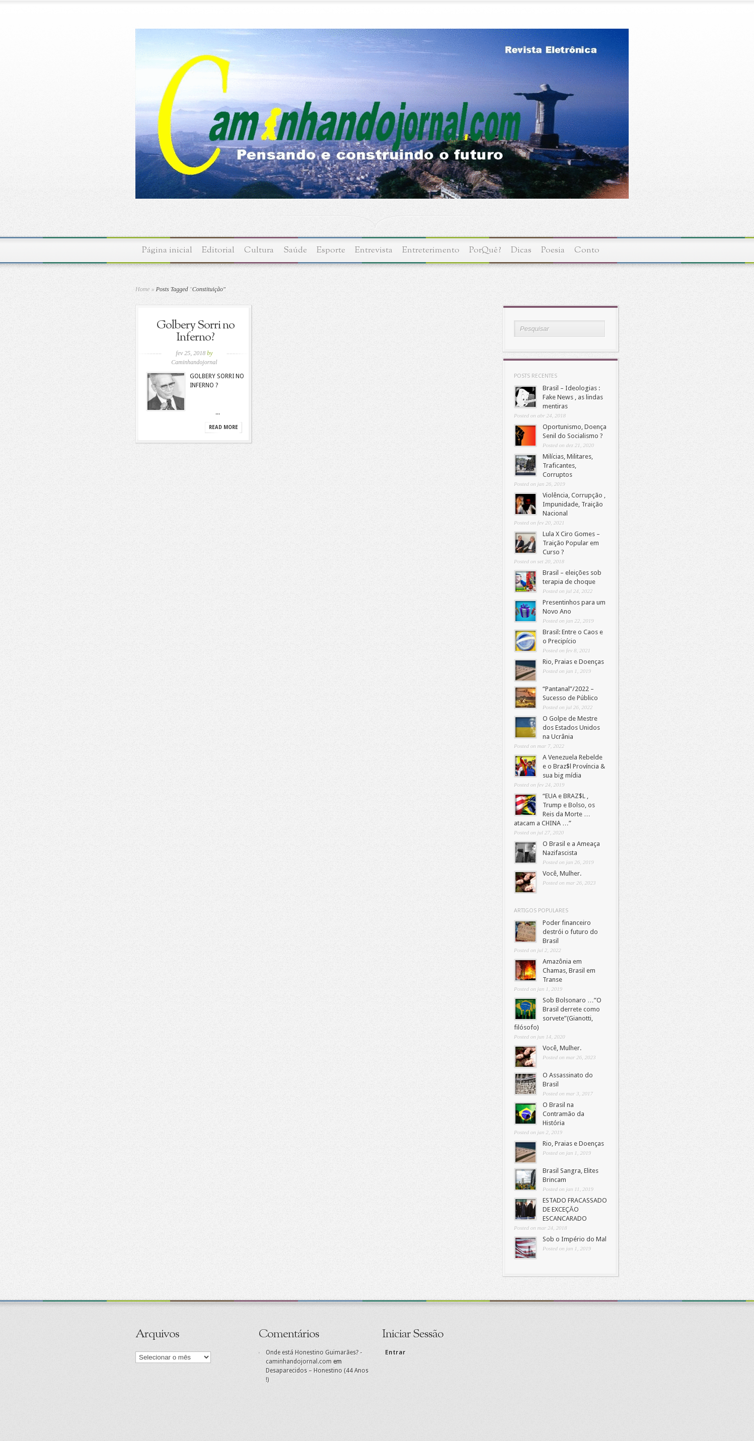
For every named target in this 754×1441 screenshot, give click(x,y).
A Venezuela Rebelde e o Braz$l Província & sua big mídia (574, 766)
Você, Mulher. (562, 873)
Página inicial (167, 250)
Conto (586, 250)
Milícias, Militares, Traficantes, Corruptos (568, 465)
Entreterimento (431, 250)
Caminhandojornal (194, 362)
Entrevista (374, 250)
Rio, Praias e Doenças (573, 661)
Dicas (521, 250)
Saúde (295, 250)
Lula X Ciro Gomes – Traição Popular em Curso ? (571, 543)
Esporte (331, 250)
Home (142, 289)
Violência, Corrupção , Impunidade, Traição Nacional (574, 504)
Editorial (218, 250)
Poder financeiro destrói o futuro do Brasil (570, 932)
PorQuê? (485, 250)
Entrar (395, 1352)
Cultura (259, 250)
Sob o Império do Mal (575, 1239)
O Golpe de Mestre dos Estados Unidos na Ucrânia (571, 727)
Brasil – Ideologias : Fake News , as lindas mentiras (573, 397)
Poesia (553, 250)
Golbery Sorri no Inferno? (196, 331)
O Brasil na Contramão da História (563, 1114)
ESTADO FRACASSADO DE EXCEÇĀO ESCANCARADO (575, 1209)
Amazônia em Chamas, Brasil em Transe (569, 970)
